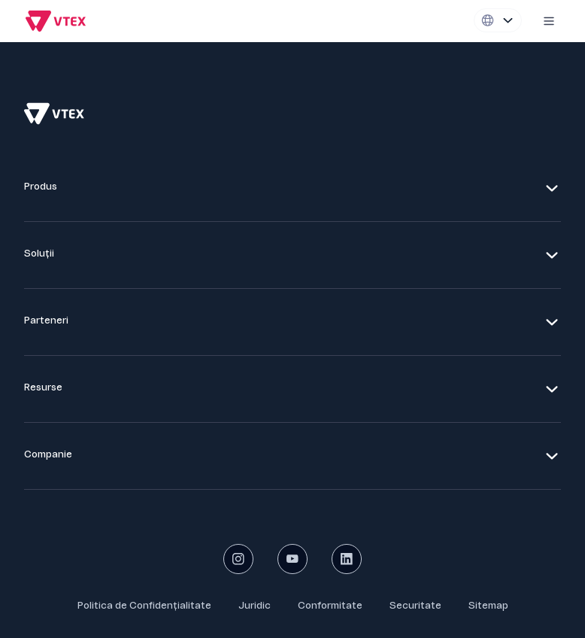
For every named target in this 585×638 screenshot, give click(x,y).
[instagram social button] (238, 559)
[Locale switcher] (498, 20)
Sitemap (488, 605)
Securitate (415, 605)
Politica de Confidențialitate (144, 605)
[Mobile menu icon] (549, 21)
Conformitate (330, 605)
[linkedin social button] (347, 559)
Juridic (254, 605)
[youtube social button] (292, 559)
